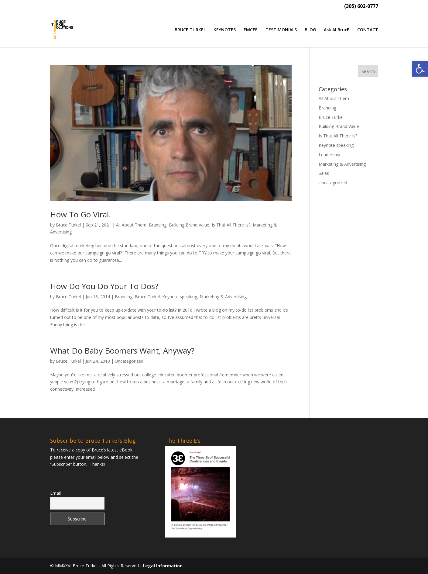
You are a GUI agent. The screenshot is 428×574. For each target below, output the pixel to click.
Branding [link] (157, 225)
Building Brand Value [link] (189, 225)
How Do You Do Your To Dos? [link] (104, 286)
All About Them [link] (131, 225)
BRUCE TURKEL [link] (190, 30)
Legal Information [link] (163, 566)
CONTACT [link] (367, 30)
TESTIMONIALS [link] (281, 30)
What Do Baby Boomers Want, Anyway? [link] (122, 350)
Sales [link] (324, 173)
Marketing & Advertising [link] (223, 296)
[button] (368, 71)
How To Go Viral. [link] (80, 214)
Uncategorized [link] (129, 361)
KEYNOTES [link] (225, 30)
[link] (420, 69)
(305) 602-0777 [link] (361, 6)
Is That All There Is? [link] (231, 225)
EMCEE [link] (251, 30)
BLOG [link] (310, 30)
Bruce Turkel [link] (68, 225)
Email (55, 493)
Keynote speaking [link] (179, 296)
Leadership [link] (329, 154)
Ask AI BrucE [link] (336, 30)
